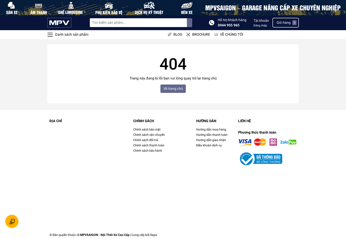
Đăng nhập (260, 25)
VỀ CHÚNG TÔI (231, 34)
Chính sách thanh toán (148, 145)
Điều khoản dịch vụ (209, 145)
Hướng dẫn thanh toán (212, 134)
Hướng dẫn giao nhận (211, 140)
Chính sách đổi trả (145, 140)
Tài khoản (261, 20)
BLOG (177, 34)
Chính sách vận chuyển (149, 134)
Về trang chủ (173, 88)
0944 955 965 (228, 25)
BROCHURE (201, 34)
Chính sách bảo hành (147, 150)
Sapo (153, 235)
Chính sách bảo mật (147, 129)
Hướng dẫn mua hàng (211, 129)
